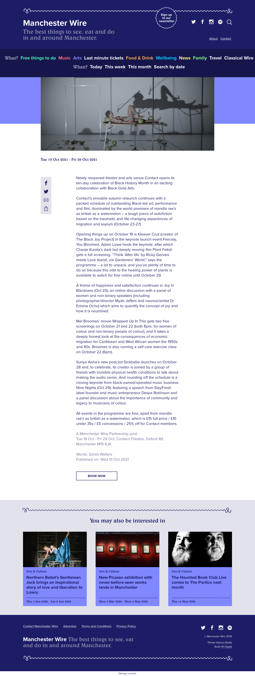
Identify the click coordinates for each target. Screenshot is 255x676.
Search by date (169, 67)
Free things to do (38, 58)
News (185, 58)
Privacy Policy (126, 626)
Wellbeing (166, 58)
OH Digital (226, 646)
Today (96, 67)
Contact (225, 39)
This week (115, 67)
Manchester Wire (55, 23)
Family (200, 58)
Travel (215, 58)
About (213, 39)
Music (64, 58)
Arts (77, 58)
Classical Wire (238, 58)
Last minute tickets (103, 58)
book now (97, 476)
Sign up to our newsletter (166, 18)
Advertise (69, 626)
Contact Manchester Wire (40, 626)
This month (139, 67)
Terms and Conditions (96, 626)
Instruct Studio (224, 642)
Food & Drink (139, 58)
